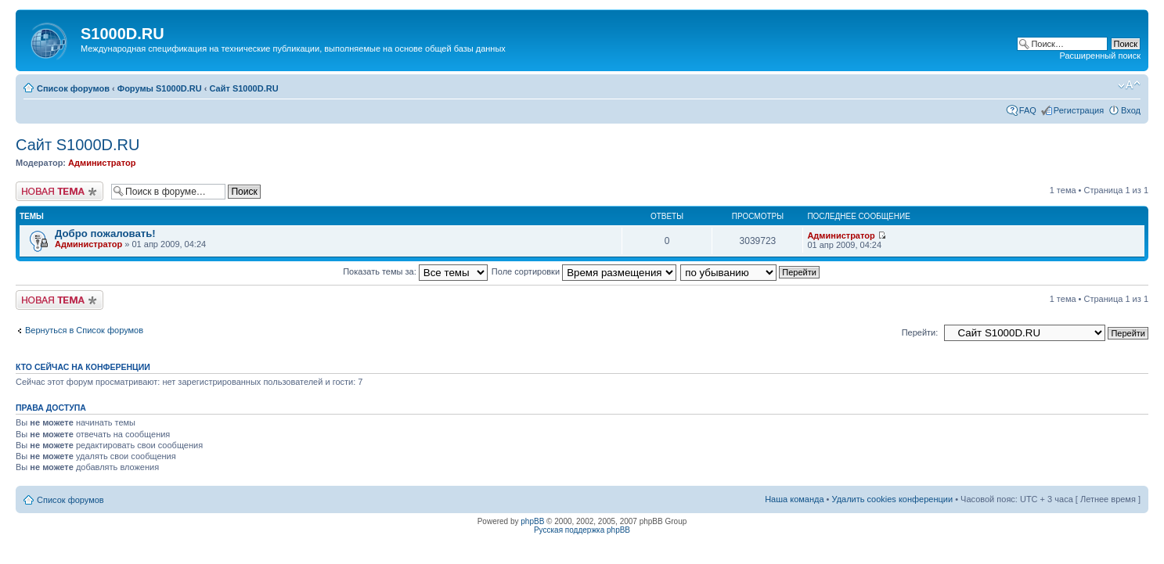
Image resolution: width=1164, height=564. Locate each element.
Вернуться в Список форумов (84, 330)
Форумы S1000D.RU (159, 88)
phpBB (532, 521)
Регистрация (1079, 110)
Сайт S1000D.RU (244, 88)
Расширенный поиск (1100, 55)
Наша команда (794, 499)
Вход (1131, 110)
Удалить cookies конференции (892, 499)
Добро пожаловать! (105, 233)
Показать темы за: (415, 271)
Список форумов (73, 88)
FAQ (1027, 110)
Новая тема (59, 191)
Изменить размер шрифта (1129, 85)
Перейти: (920, 332)
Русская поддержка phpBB (582, 530)
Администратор (101, 162)
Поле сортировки (584, 271)
